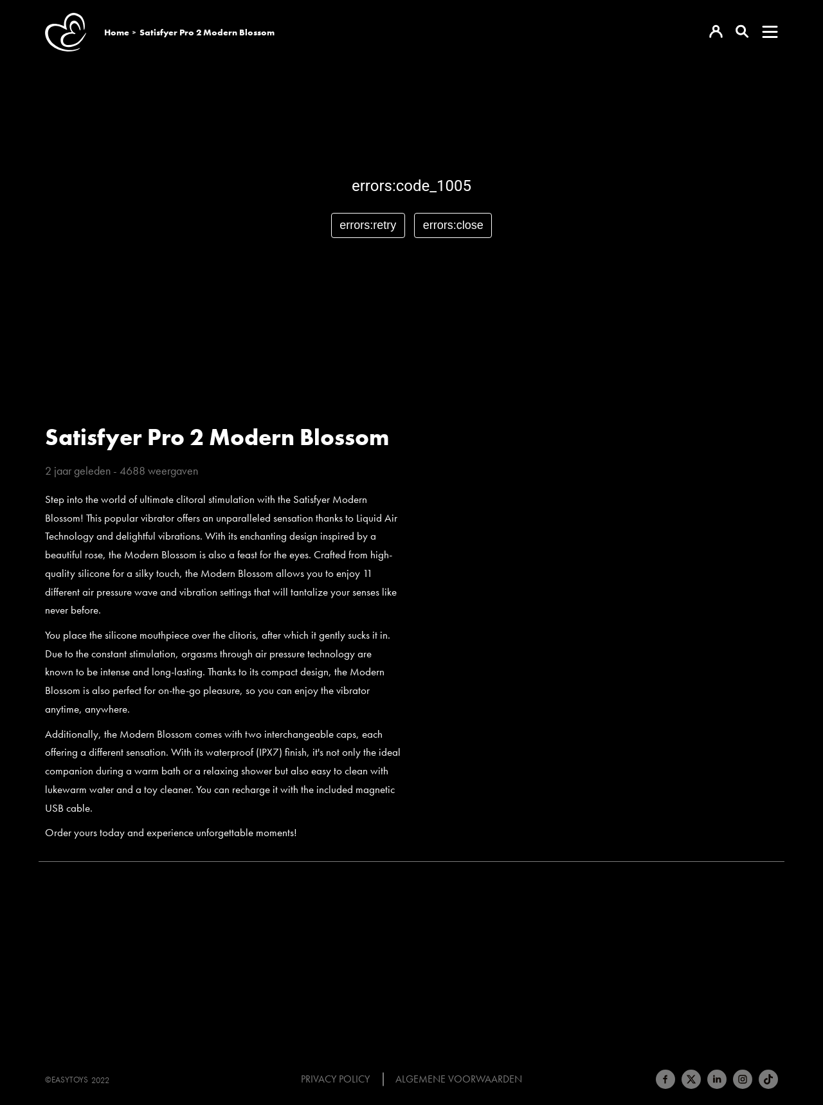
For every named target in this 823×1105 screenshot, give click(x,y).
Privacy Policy (335, 1079)
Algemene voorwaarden (458, 1079)
